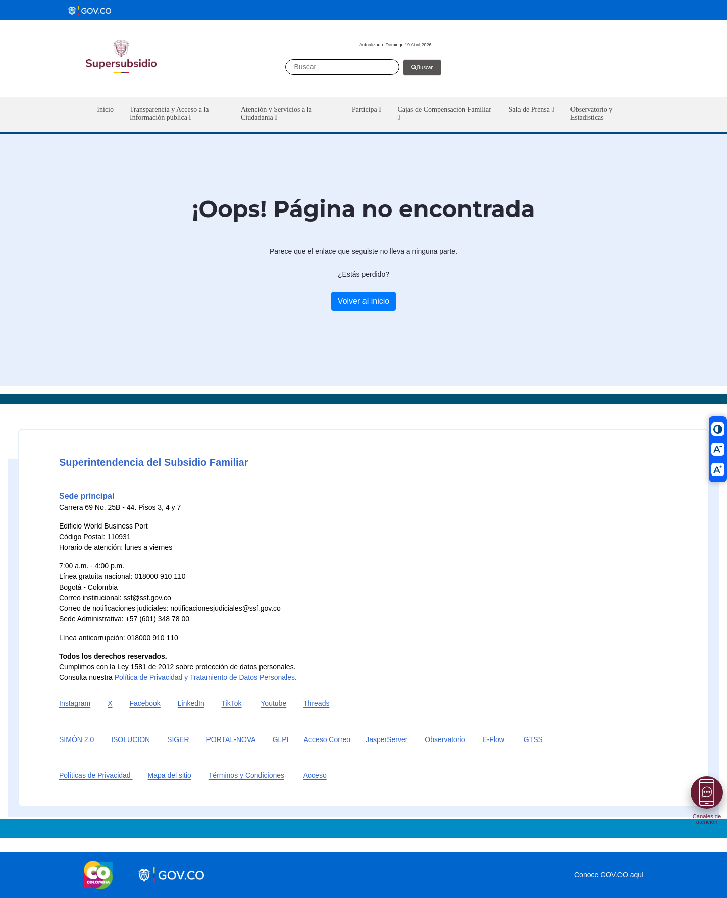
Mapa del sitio (169, 775)
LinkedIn (191, 703)
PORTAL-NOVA (231, 739)
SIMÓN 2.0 (76, 739)
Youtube (273, 703)
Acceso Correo (327, 739)
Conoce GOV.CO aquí (609, 875)
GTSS (533, 739)
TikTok (232, 703)
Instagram (74, 703)
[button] (177, 114)
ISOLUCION (131, 739)
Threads (316, 703)
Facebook (144, 703)
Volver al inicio (363, 301)
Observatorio (445, 739)
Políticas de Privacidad (96, 775)
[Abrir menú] (707, 792)
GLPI (281, 739)
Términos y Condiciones (246, 775)
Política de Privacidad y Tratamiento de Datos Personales (205, 677)
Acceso (315, 775)
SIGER (179, 739)
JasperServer (386, 739)
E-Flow (493, 739)
